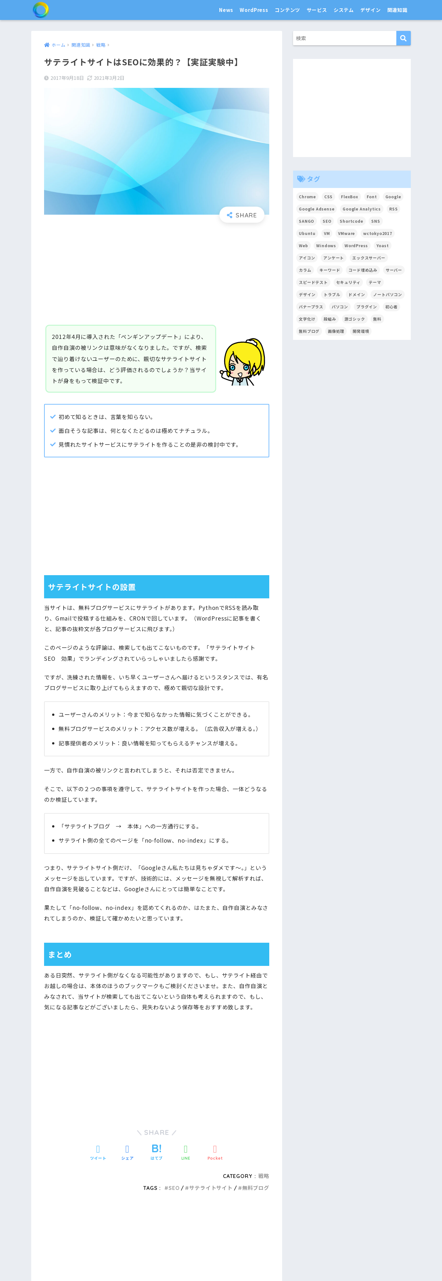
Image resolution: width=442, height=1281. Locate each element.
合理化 (159, 1261)
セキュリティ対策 (70, 1261)
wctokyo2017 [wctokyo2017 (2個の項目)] (378, 233)
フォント (317, 1261)
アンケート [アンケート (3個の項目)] (333, 257)
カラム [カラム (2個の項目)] (305, 270)
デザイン (370, 9)
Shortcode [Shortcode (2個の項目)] (352, 221)
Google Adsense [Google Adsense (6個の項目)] (317, 208)
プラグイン (182, 1238)
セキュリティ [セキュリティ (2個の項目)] (348, 282)
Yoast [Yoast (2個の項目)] (383, 245)
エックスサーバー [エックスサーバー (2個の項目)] (369, 257)
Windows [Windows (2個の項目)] (326, 245)
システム (344, 9)
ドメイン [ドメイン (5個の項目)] (357, 294)
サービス (317, 9)
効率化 (180, 1261)
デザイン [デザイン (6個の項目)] (307, 294)
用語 (387, 1261)
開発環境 (202, 1261)
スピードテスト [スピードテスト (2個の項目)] (313, 282)
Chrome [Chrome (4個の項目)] (307, 196)
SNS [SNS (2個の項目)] (376, 221)
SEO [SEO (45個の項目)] (327, 221)
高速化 (225, 1261)
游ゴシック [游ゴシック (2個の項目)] (355, 319)
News (226, 9)
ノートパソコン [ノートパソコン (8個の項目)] (387, 294)
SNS (276, 1238)
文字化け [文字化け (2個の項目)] (307, 319)
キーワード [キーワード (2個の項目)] (330, 270)
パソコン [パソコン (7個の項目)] (340, 306)
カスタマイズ (129, 1238)
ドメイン (337, 1238)
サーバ (293, 1238)
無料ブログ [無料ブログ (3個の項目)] (309, 331)
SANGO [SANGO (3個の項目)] (306, 221)
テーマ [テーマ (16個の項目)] (375, 282)
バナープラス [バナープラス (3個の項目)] (311, 306)
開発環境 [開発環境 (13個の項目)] (361, 331)
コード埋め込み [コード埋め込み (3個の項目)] (363, 270)
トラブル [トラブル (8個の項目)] (332, 294)
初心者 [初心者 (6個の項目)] (392, 306)
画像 (230, 1238)
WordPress (254, 9)
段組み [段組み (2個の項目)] (330, 319)
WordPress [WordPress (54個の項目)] (356, 245)
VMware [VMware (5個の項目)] (346, 233)
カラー (294, 1261)
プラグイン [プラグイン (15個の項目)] (366, 306)
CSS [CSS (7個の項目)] (328, 196)
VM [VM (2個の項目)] (327, 233)
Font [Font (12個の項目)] (372, 196)
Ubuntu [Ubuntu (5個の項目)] (307, 233)
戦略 (372, 1261)
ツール (314, 1238)
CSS (251, 1261)
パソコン (106, 1261)
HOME (221, 1213)
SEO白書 (58, 9)
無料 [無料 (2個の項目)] (377, 319)
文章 (214, 1238)
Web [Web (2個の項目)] (303, 245)
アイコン (271, 1261)
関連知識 (397, 9)
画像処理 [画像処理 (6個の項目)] (336, 331)
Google (257, 1238)
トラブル (351, 1261)
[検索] (403, 38)
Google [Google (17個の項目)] (393, 196)
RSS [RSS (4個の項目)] (394, 208)
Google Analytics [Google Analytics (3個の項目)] (362, 208)
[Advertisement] (156, 274)
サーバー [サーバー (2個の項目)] (394, 270)
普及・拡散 (133, 1261)
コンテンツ (287, 9)
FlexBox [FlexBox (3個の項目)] (350, 196)
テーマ (157, 1238)
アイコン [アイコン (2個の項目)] (307, 257)
